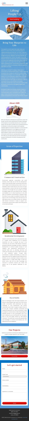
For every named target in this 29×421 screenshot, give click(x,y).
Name (14, 370)
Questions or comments (14, 395)
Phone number (14, 381)
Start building (14, 19)
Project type (14, 376)
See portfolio (14, 356)
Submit (14, 403)
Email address (14, 387)
